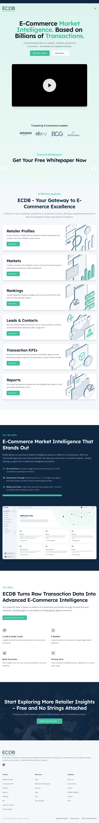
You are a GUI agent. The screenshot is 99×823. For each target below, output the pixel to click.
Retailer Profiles (7, 779)
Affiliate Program (73, 792)
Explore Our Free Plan (49, 721)
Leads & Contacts (8, 805)
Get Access (60, 53)
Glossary (38, 788)
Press (69, 801)
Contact (69, 796)
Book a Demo (40, 53)
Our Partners (71, 784)
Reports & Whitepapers (43, 784)
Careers (69, 788)
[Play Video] (49, 85)
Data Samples (39, 801)
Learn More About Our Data (14, 618)
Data (36, 779)
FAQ (36, 796)
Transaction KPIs (8, 784)
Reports (5, 792)
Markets (5, 788)
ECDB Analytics (7, 809)
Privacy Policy (74, 818)
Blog (36, 792)
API (3, 801)
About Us (70, 779)
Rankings (5, 796)
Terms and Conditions (89, 818)
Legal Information (62, 818)
